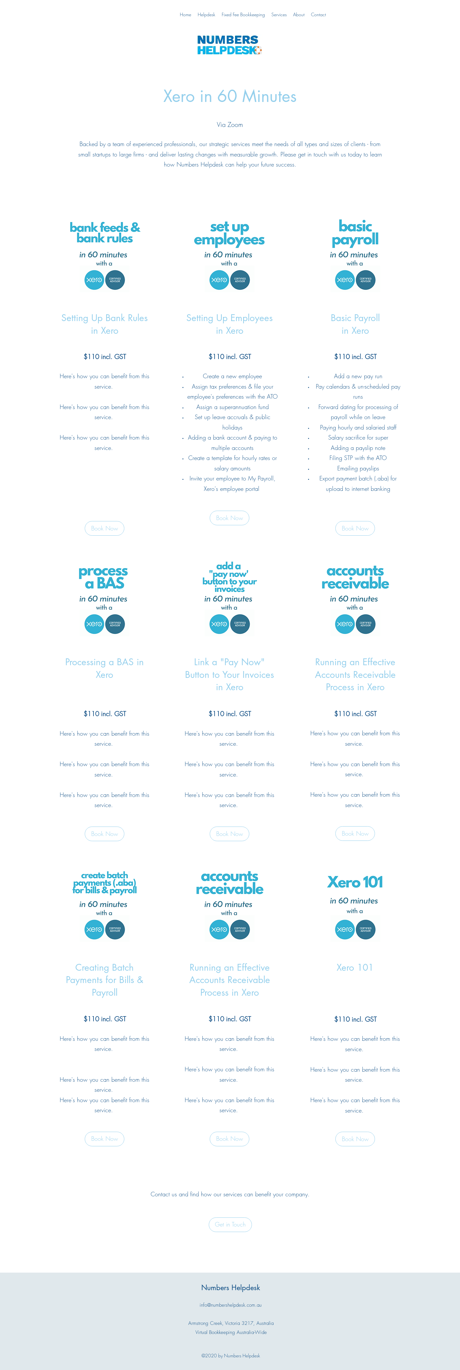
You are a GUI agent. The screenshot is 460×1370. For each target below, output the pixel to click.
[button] (104, 528)
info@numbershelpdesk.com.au (231, 1305)
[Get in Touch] (230, 1224)
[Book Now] (229, 518)
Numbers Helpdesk (230, 1287)
